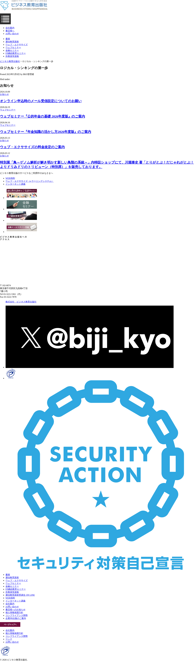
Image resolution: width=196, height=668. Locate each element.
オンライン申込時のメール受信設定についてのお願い (41, 101)
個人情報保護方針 (14, 612)
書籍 (8, 39)
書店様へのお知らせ (15, 609)
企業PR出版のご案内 (16, 618)
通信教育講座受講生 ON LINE (20, 595)
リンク (9, 639)
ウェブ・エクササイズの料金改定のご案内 (32, 147)
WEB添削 (10, 598)
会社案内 (10, 28)
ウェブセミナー (13, 47)
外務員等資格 (12, 56)
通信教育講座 (12, 41)
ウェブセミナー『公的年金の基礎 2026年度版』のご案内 (42, 116)
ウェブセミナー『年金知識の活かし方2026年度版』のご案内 (45, 132)
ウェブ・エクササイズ (17, 44)
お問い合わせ (12, 33)
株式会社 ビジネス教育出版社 (21, 302)
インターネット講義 (15, 601)
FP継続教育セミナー (16, 53)
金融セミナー (12, 50)
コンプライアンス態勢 (17, 615)
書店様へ (10, 31)
